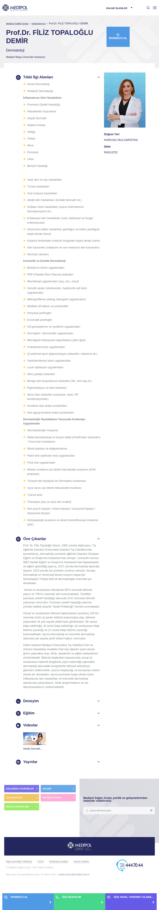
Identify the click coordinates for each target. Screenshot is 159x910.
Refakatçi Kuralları (58, 870)
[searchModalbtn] (147, 6)
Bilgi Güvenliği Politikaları (19, 870)
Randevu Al (118, 36)
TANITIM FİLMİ (14, 806)
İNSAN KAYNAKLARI (18, 815)
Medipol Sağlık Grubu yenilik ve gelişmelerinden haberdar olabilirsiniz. (115, 808)
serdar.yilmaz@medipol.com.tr (74, 883)
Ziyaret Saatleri (81, 870)
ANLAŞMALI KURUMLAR (20, 797)
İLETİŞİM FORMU (51, 806)
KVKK (41, 870)
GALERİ (46, 797)
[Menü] (155, 7)
